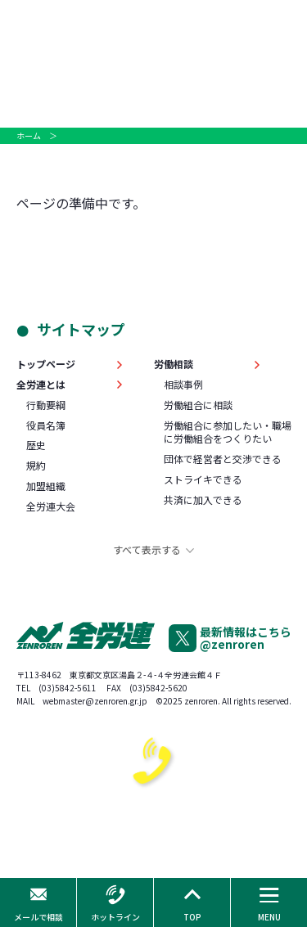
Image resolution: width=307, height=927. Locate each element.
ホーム (28, 135)
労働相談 (173, 364)
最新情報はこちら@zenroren (245, 638)
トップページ (45, 364)
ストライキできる (203, 479)
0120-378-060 (153, 836)
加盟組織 (45, 486)
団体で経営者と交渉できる (223, 459)
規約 (36, 465)
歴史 (36, 445)
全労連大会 (50, 506)
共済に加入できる (203, 499)
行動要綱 (45, 405)
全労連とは (40, 384)
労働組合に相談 (198, 405)
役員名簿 (45, 425)
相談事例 (183, 384)
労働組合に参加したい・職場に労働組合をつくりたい (227, 432)
